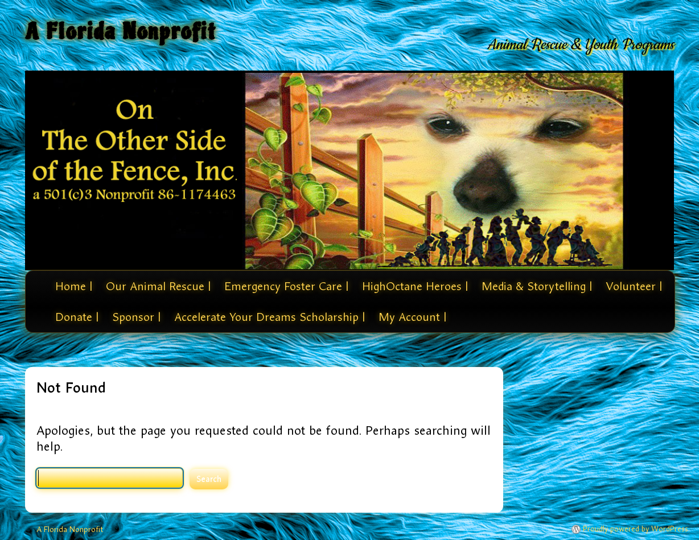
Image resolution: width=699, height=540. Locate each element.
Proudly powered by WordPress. (636, 529)
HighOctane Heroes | (415, 286)
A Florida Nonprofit (120, 32)
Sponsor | (136, 317)
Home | (73, 286)
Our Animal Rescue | (158, 286)
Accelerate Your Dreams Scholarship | (269, 317)
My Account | (412, 317)
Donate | (76, 317)
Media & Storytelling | (537, 286)
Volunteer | (634, 286)
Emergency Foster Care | (286, 286)
